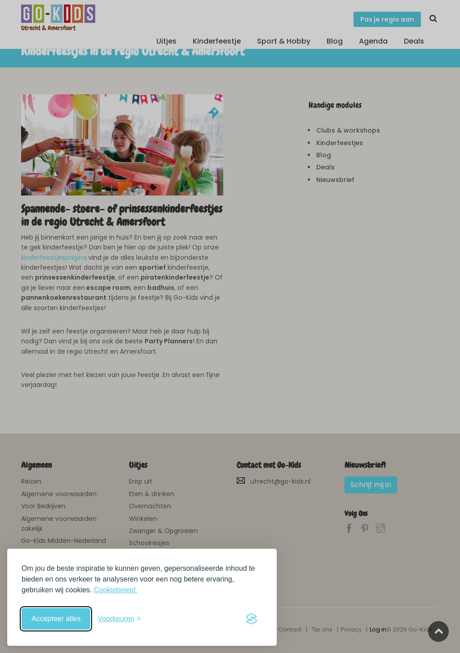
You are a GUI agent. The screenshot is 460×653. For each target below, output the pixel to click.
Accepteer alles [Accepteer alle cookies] (55, 618)
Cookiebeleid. (115, 590)
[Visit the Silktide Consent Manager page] (251, 619)
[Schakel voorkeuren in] (119, 618)
